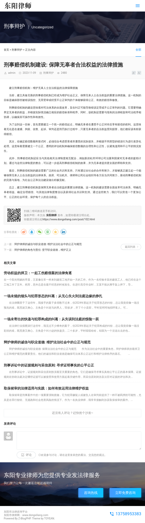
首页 (6, 49)
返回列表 (130, 246)
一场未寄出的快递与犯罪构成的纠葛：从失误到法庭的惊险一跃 (51, 319)
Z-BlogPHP (24, 518)
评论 (29, 454)
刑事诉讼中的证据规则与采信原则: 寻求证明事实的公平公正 (49, 365)
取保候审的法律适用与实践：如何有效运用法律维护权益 (46, 388)
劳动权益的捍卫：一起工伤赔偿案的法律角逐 (38, 273)
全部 (138, 49)
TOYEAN (49, 518)
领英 (63, 232)
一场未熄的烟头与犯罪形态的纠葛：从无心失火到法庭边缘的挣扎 (53, 296)
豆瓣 (47, 232)
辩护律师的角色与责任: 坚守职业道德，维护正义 (42, 249)
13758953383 (128, 513)
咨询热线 (91, 493)
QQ (32, 232)
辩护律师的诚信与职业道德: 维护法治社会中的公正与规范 (48, 244)
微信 (39, 232)
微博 (24, 232)
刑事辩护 (17, 49)
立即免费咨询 (125, 493)
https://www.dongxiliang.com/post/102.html (68, 219)
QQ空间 (55, 232)
